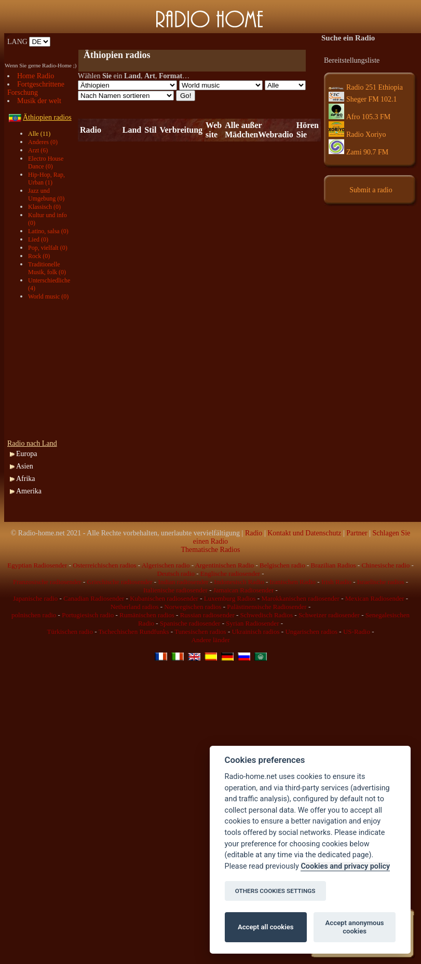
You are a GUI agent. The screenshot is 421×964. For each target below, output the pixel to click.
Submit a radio (370, 190)
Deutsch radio (176, 573)
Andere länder (211, 640)
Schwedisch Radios (266, 615)
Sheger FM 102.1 (363, 99)
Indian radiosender (183, 582)
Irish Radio (336, 582)
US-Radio (356, 631)
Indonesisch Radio (239, 582)
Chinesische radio (385, 565)
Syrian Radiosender (252, 623)
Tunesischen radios (200, 631)
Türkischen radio (69, 631)
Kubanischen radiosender (164, 598)
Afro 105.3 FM (359, 117)
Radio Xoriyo (357, 134)
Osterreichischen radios (104, 565)
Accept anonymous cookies (354, 927)
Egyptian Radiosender (37, 565)
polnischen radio (33, 615)
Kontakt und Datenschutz (304, 533)
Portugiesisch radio (88, 615)
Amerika (29, 491)
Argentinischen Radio (224, 565)
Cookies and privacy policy (345, 866)
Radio (253, 533)
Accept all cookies (265, 927)
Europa (26, 454)
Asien (24, 466)
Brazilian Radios (333, 565)
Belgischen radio (282, 565)
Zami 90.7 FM (358, 152)
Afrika (25, 479)
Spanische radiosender (190, 623)
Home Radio (35, 76)
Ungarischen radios (311, 631)
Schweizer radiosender (329, 615)
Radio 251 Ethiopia (366, 87)
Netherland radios (135, 607)
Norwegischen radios (192, 607)
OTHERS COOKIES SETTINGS (275, 891)
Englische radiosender (230, 573)
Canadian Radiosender (93, 598)
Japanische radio (35, 598)
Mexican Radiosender (374, 598)
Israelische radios (380, 582)
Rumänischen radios (146, 615)
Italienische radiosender (175, 590)
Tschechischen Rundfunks (134, 631)
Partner (356, 533)
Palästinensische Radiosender (266, 607)
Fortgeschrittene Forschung (35, 88)
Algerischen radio (166, 565)
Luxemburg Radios (230, 598)
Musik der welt (39, 101)
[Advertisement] (43, 370)
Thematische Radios (210, 550)
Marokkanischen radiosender (300, 598)
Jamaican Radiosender (243, 590)
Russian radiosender (207, 615)
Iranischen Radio (293, 582)
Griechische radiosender (120, 582)
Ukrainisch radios (255, 631)
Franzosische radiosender (47, 582)
